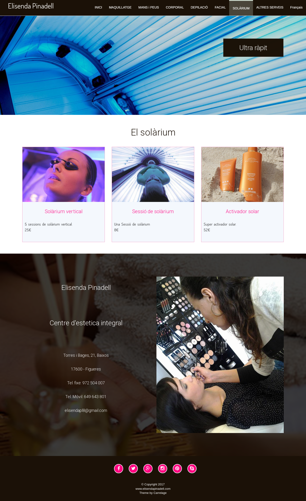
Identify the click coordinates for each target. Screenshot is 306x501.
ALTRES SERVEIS (270, 7)
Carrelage (160, 493)
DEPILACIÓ (199, 7)
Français (296, 7)
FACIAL (220, 7)
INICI (98, 7)
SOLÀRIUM (241, 8)
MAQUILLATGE (120, 7)
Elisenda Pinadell (31, 5)
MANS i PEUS (148, 7)
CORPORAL (175, 7)
